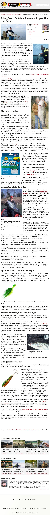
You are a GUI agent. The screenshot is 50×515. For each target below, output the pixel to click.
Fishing (16, 14)
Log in (47, 10)
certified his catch (6, 103)
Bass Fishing (29, 429)
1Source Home (4, 14)
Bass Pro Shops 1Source (43, 473)
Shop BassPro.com (4, 7)
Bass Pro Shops (29, 473)
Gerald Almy (35, 24)
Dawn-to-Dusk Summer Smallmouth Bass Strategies (42, 472)
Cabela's (24, 499)
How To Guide (11, 429)
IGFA (26, 101)
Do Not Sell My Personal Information (11, 508)
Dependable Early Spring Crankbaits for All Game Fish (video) (42, 452)
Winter (17, 429)
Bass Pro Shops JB (17, 473)
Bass (20, 14)
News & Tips (10, 14)
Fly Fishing (5, 453)
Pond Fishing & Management (20, 453)
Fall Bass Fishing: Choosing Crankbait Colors (31, 471)
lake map (14, 144)
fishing (10, 79)
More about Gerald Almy (43, 489)
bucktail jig (43, 323)
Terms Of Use (24, 508)
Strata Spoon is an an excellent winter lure (34, 409)
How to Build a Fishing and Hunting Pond (17, 451)
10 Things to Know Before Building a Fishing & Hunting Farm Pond (31, 452)
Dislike (31, 39)
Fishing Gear (36, 429)
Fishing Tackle (42, 453)
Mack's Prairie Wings (32, 499)
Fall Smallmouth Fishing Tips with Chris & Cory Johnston (6, 472)
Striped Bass (22, 429)
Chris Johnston (4, 473)
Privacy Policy (32, 508)
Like (28, 39)
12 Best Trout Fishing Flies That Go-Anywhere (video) (6, 452)
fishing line (33, 171)
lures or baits (31, 174)
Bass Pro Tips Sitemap (41, 508)
